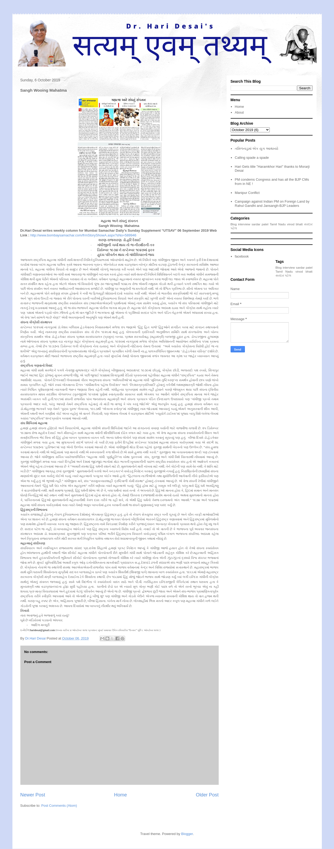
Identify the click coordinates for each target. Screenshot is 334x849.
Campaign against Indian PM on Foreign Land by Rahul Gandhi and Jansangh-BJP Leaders (272, 203)
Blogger (187, 834)
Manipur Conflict (247, 193)
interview (244, 224)
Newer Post (32, 794)
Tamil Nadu (278, 224)
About (239, 112)
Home (120, 794)
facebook (242, 256)
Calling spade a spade (252, 158)
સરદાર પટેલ (283, 275)
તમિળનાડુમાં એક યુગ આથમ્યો (256, 149)
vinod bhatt (295, 224)
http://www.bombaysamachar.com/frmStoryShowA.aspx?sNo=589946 (83, 235)
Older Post (207, 794)
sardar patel (259, 224)
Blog (234, 224)
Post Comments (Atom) (59, 806)
